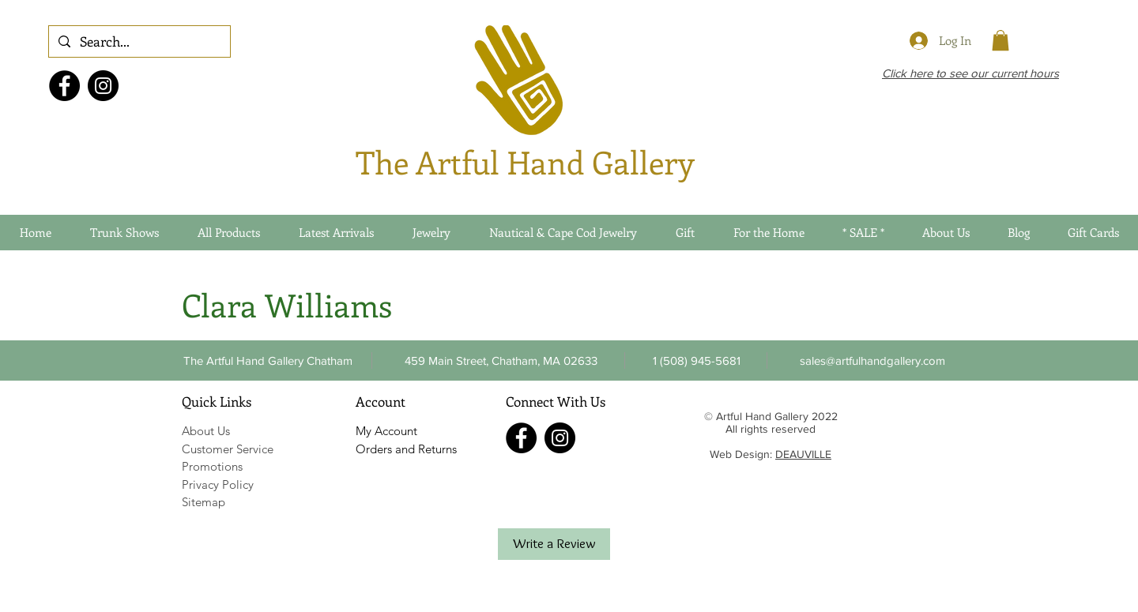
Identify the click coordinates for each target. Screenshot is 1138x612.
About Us (206, 430)
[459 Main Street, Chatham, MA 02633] (501, 360)
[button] (696, 360)
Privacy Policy (218, 484)
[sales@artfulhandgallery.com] (872, 360)
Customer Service (227, 448)
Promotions (212, 466)
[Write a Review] (554, 544)
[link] (1000, 40)
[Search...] (138, 42)
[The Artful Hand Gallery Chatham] (267, 360)
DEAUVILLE (803, 454)
